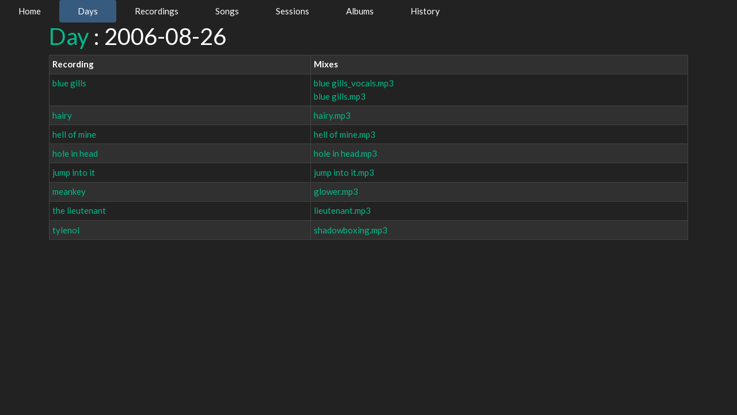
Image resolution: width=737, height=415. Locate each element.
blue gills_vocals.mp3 (354, 83)
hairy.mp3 (332, 115)
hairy (62, 115)
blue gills (69, 83)
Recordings (156, 11)
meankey (69, 191)
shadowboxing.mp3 (351, 230)
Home (29, 11)
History (425, 11)
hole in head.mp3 (345, 153)
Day (69, 36)
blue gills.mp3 (340, 96)
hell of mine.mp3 (344, 134)
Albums (360, 11)
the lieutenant (79, 210)
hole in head (75, 153)
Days (88, 11)
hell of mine (74, 134)
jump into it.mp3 (344, 172)
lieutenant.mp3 (342, 210)
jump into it (73, 172)
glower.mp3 (336, 191)
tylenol (65, 230)
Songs (227, 11)
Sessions (292, 11)
